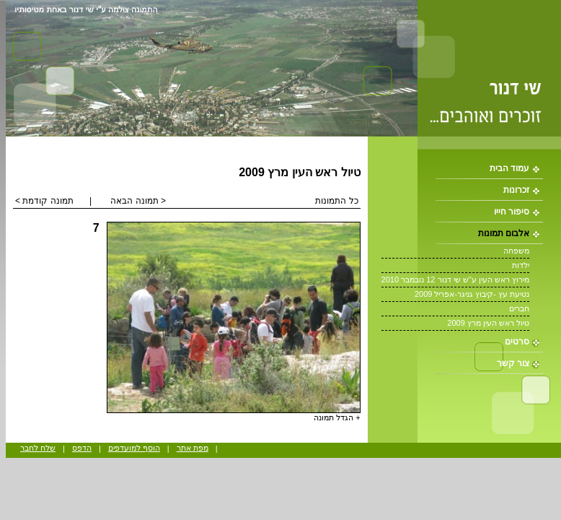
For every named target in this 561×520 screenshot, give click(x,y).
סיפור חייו (511, 212)
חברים (519, 308)
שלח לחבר (38, 447)
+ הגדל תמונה (337, 417)
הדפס (82, 447)
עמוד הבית (509, 168)
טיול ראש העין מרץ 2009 (488, 322)
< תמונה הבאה (138, 201)
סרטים (517, 342)
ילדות (520, 265)
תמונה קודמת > (44, 201)
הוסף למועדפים (134, 447)
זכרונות (516, 190)
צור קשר (513, 363)
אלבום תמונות (503, 233)
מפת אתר (192, 447)
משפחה (516, 250)
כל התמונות (336, 201)
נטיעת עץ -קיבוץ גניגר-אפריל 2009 (472, 294)
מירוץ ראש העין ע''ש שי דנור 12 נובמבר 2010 (455, 279)
